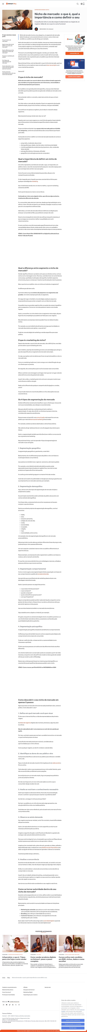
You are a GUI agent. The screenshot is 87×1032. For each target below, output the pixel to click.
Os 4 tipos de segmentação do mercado (6, 62)
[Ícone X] (16, 1004)
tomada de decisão (43, 574)
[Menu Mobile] (3, 4)
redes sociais (56, 763)
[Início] (11, 3)
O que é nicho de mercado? (6, 40)
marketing (35, 181)
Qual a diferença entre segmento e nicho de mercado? (8, 51)
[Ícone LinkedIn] (13, 1004)
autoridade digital (48, 921)
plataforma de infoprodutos (50, 847)
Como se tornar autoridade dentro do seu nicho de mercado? (8, 73)
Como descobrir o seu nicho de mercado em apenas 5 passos (8, 67)
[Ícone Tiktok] (9, 1004)
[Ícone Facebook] (19, 1004)
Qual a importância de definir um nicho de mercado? (8, 46)
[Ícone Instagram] (3, 1004)
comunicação (41, 417)
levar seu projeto (51, 65)
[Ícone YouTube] (6, 1004)
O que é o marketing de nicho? (8, 56)
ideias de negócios (25, 723)
